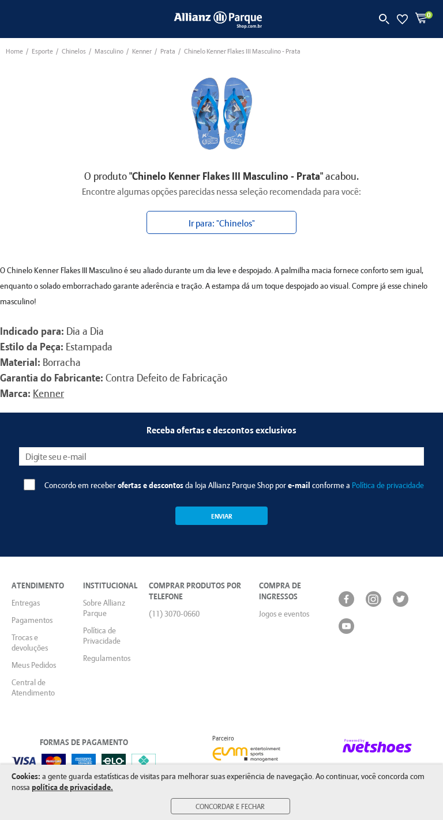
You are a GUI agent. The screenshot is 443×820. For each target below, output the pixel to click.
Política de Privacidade (102, 635)
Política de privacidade (388, 485)
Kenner (48, 393)
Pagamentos (32, 620)
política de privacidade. (72, 786)
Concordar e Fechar (230, 806)
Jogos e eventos (284, 614)
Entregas (26, 603)
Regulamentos (106, 658)
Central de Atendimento (33, 687)
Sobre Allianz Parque (104, 608)
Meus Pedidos (34, 665)
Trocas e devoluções (30, 642)
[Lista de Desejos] (402, 19)
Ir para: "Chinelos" (222, 223)
